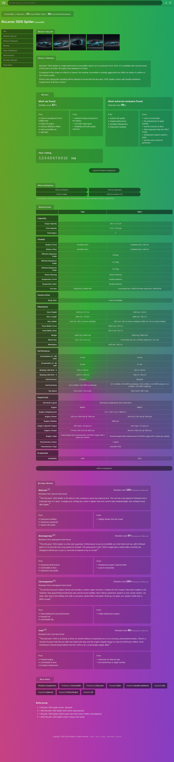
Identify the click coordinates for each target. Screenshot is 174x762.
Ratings (6, 46)
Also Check (7, 65)
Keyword (115, 686)
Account (118, 736)
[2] (54, 535)
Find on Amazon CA (115, 194)
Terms (97, 736)
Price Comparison (10, 51)
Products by (95, 686)
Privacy (103, 736)
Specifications (8, 55)
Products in (71, 686)
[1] (49, 489)
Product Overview (10, 41)
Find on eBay (62, 194)
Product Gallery (10, 36)
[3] (54, 581)
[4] (45, 630)
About (92, 736)
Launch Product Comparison (104, 170)
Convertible (9, 14)
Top (4, 31)
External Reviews (10, 60)
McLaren (20, 14)
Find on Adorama (115, 190)
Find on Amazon (61, 190)
